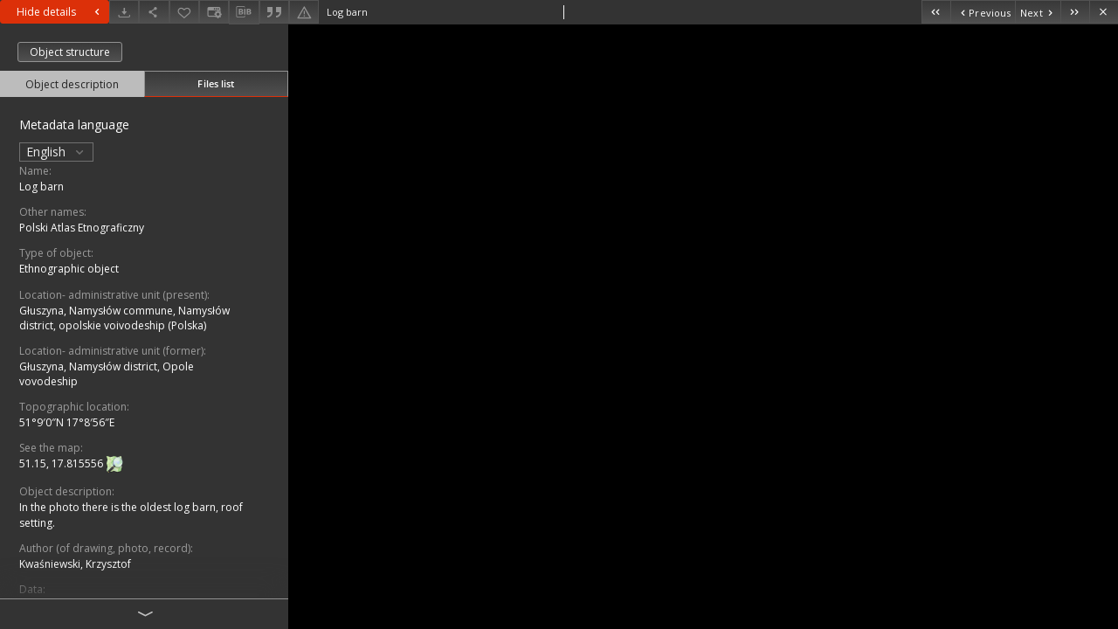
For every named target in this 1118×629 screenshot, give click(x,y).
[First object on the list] (935, 12)
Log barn (41, 186)
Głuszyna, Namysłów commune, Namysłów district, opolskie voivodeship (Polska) (124, 318)
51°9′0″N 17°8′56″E (66, 422)
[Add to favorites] (184, 12)
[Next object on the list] (1037, 12)
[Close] (1103, 12)
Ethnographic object (69, 268)
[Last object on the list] (1074, 12)
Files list (215, 83)
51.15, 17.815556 (62, 464)
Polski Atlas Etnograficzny (81, 227)
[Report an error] (304, 12)
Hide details (60, 11)
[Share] (154, 12)
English (56, 151)
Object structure (70, 52)
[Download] (124, 12)
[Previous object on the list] (982, 12)
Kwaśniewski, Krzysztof (75, 563)
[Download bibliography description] (244, 12)
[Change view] (214, 12)
